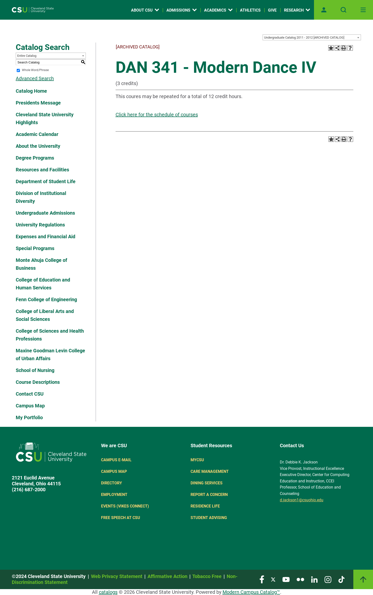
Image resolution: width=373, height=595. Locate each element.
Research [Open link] (297, 10)
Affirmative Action (167, 576)
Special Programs (35, 248)
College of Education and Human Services (43, 284)
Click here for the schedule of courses (157, 115)
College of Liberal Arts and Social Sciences (45, 315)
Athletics (250, 10)
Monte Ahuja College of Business (41, 264)
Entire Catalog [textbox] (26, 56)
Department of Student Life (45, 181)
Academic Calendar (37, 134)
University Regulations (40, 225)
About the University (38, 146)
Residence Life (205, 506)
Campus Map (30, 406)
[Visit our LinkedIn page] (314, 579)
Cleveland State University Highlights (45, 118)
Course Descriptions (38, 382)
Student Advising (209, 517)
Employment (114, 494)
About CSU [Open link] (145, 10)
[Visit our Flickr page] (300, 579)
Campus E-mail (116, 460)
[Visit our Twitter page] (273, 579)
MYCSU (197, 460)
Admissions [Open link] (181, 10)
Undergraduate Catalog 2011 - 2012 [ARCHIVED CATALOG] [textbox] (304, 37)
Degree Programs (35, 158)
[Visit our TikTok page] (341, 579)
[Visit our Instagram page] (328, 579)
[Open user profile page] (324, 10)
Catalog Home (31, 91)
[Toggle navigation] (363, 10)
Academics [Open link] (218, 10)
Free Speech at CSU (120, 517)
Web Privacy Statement (116, 576)
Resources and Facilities (42, 170)
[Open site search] (343, 10)
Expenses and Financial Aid (45, 236)
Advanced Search (35, 78)
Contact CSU (30, 394)
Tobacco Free (207, 576)
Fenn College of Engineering (46, 299)
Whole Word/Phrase (35, 70)
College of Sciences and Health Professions (50, 335)
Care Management (210, 471)
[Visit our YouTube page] (286, 579)
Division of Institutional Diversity (41, 197)
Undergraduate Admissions (45, 213)
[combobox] (312, 37)
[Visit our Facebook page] (262, 579)
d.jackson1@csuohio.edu (301, 500)
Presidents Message (38, 103)
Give (272, 10)
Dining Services (207, 483)
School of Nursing (35, 370)
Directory (111, 483)
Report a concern (209, 494)
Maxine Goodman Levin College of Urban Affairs (50, 354)
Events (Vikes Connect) (125, 506)
